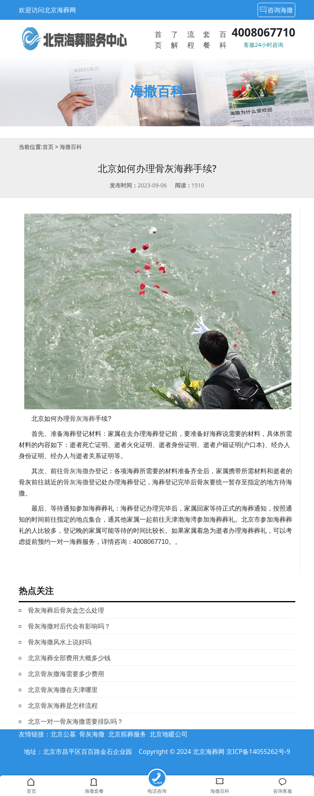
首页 (48, 146)
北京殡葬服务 (127, 734)
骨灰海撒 (76, 471)
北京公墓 (63, 734)
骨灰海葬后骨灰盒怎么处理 (66, 610)
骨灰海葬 (82, 418)
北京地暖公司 (168, 734)
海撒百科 (71, 146)
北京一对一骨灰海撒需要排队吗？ (75, 721)
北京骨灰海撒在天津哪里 (63, 689)
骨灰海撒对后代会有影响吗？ (69, 626)
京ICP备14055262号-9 (258, 751)
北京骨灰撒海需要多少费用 (66, 673)
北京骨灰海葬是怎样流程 (63, 705)
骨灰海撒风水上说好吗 (59, 642)
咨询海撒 (276, 10)
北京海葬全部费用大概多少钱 (69, 657)
